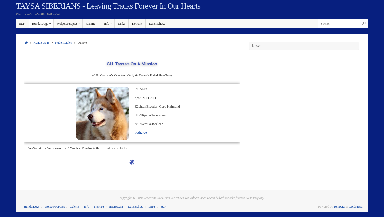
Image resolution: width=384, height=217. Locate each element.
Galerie (74, 206)
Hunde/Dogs (41, 42)
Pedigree (141, 132)
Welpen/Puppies (55, 206)
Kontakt (99, 206)
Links (151, 206)
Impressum (116, 206)
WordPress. (356, 206)
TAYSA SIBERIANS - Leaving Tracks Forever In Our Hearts (108, 5)
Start (163, 206)
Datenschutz (135, 206)
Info (86, 206)
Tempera (339, 206)
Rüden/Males (63, 42)
